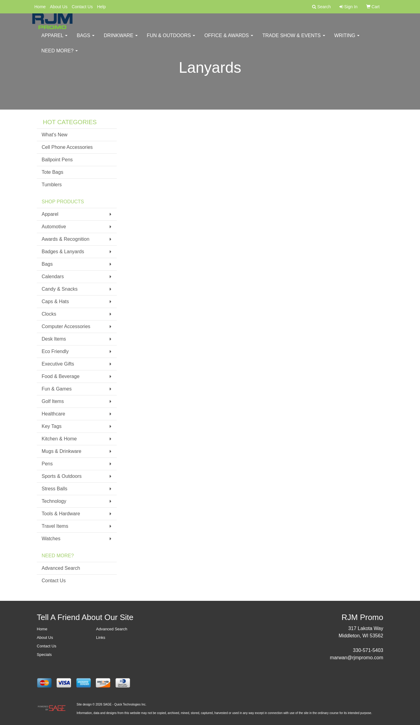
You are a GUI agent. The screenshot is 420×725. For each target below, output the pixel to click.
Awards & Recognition (65, 239)
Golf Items (53, 401)
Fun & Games (57, 388)
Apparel (54, 39)
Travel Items (55, 526)
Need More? (59, 54)
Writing (347, 39)
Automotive (54, 226)
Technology (54, 501)
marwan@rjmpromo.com (356, 657)
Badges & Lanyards (63, 251)
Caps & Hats (55, 301)
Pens (47, 463)
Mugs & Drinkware (61, 451)
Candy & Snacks (59, 289)
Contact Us (82, 6)
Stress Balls (54, 488)
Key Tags (52, 426)
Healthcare (53, 413)
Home (40, 6)
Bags (86, 39)
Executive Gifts (58, 363)
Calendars (53, 276)
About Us (58, 6)
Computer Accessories (66, 326)
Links (100, 637)
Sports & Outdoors (62, 476)
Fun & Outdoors (171, 39)
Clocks (49, 314)
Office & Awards (228, 39)
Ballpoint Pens (57, 159)
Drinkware (121, 39)
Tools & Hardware (61, 513)
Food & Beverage (61, 376)
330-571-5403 (368, 650)
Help (101, 6)
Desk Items (54, 338)
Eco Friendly (55, 351)
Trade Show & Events (293, 39)
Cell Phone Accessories (67, 147)
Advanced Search (61, 568)
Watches (51, 538)
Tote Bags (52, 172)
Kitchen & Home (59, 438)
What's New (54, 134)
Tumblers (52, 184)
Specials (44, 654)
